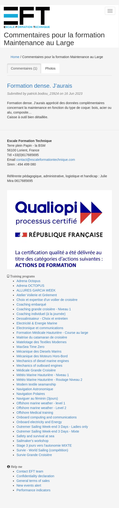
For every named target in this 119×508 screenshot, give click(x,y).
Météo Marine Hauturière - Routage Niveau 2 (49, 380)
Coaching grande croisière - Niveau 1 (43, 309)
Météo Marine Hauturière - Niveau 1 (42, 375)
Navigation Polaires (30, 394)
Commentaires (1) (26, 68)
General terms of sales (33, 481)
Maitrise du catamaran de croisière (41, 337)
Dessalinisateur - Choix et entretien (42, 318)
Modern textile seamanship (36, 384)
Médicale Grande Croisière (36, 370)
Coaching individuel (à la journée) (41, 314)
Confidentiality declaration (35, 476)
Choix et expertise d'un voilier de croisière (47, 300)
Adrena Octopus (28, 281)
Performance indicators (33, 490)
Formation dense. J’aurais (39, 86)
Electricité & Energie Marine (36, 323)
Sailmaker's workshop (32, 441)
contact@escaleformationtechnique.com (45, 159)
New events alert (28, 485)
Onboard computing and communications (46, 417)
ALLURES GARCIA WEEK (36, 290)
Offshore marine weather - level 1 (40, 403)
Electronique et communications (39, 328)
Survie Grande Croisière (34, 455)
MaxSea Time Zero (30, 347)
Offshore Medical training (35, 412)
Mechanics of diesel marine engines (42, 361)
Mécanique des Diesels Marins (39, 351)
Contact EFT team (29, 471)
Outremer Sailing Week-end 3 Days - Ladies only (52, 427)
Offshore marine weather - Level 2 (41, 408)
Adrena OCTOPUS (30, 285)
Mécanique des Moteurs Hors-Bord (42, 356)
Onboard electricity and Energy (39, 422)
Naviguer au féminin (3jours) (37, 398)
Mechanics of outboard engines (39, 365)
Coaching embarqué (31, 304)
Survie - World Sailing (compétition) (42, 450)
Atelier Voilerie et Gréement (36, 295)
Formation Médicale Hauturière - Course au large (52, 333)
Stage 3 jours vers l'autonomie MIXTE (44, 445)
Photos (50, 68)
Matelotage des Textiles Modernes (41, 342)
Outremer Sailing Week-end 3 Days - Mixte (47, 431)
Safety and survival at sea (35, 436)
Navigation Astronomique (34, 389)
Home (15, 57)
